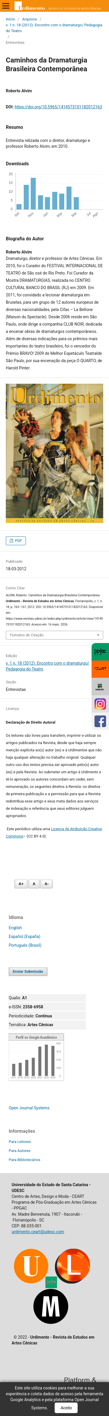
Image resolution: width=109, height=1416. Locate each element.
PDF (18, 540)
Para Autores (20, 1151)
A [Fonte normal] (34, 884)
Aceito (66, 1407)
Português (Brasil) (25, 945)
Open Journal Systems (29, 1108)
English (15, 927)
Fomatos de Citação (27, 635)
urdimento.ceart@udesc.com (38, 1231)
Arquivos (29, 19)
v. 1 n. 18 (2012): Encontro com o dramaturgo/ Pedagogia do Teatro (54, 28)
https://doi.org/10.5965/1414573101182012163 (58, 107)
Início (10, 19)
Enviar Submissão (28, 971)
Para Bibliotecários (24, 1160)
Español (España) (24, 936)
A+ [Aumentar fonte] (21, 884)
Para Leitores (20, 1141)
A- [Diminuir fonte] (46, 884)
